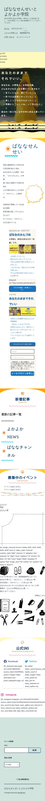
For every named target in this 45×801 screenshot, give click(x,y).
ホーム (6, 28)
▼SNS (2, 62)
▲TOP (2, 53)
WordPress (21, 793)
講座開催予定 (25, 33)
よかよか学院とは (11, 33)
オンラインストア (23, 37)
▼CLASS (3, 59)
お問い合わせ (9, 37)
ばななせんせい (17, 28)
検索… (6, 745)
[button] (22, 289)
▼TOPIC (3, 56)
